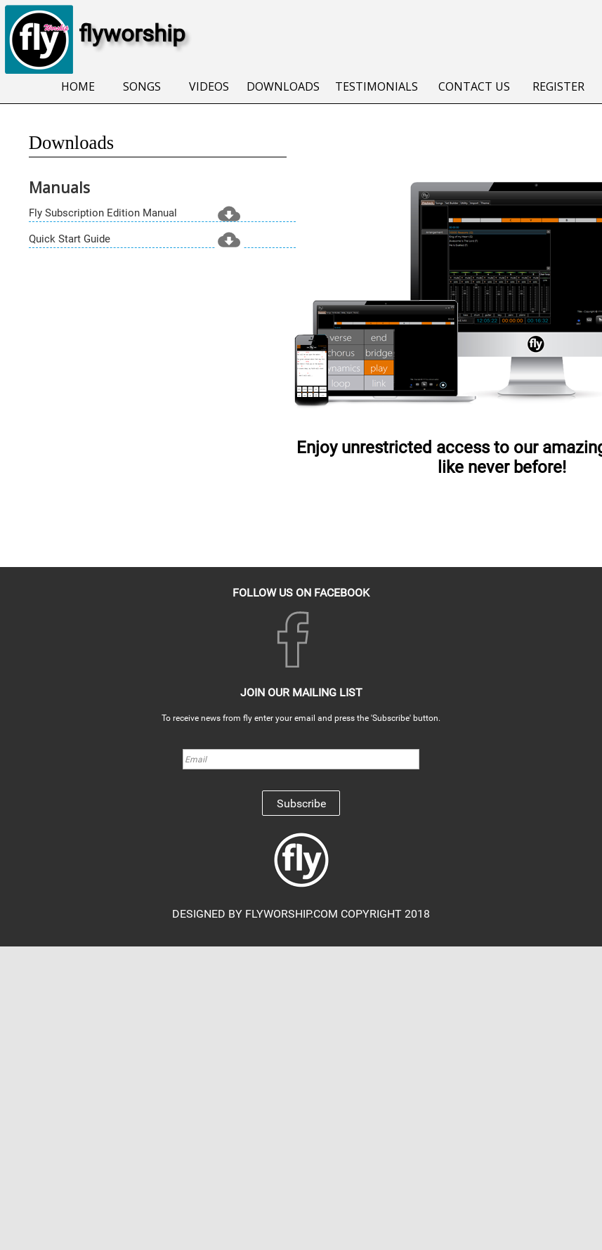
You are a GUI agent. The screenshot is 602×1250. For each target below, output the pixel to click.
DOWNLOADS (283, 86)
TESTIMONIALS (376, 86)
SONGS (142, 86)
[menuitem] (78, 87)
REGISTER (558, 86)
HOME (78, 86)
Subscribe (301, 803)
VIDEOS (209, 86)
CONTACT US (474, 86)
